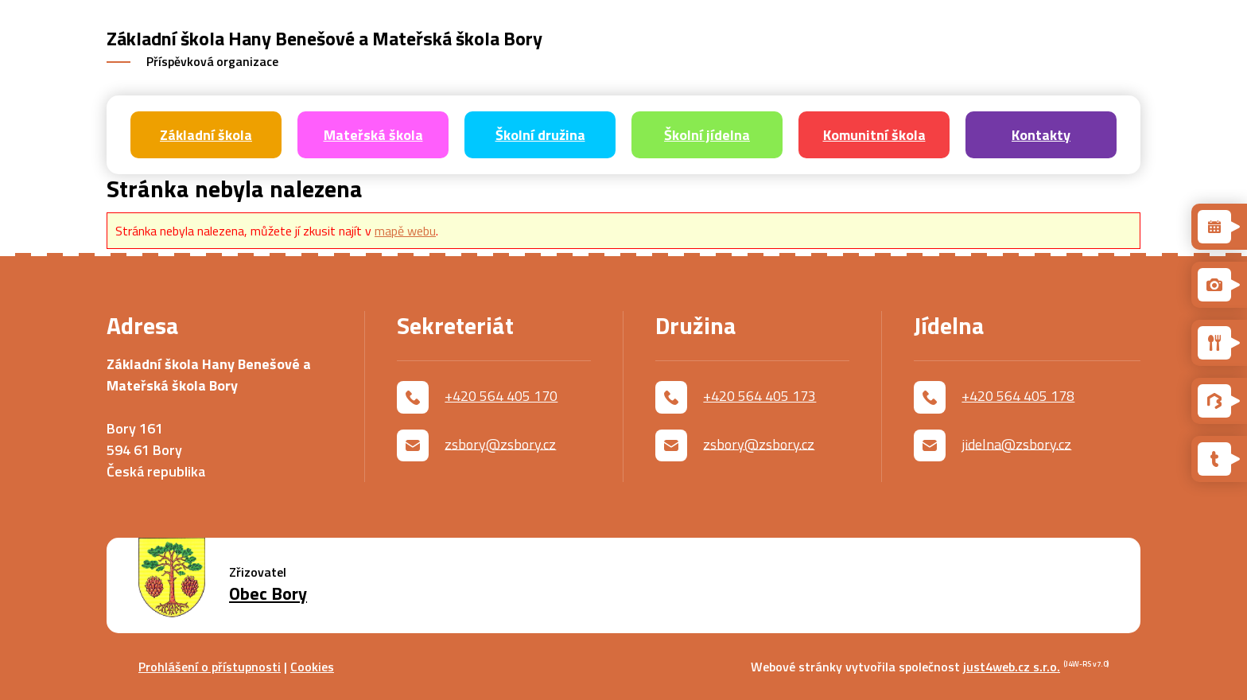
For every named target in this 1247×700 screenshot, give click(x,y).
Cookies (312, 666)
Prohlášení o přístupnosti (209, 666)
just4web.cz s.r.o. (1011, 666)
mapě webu (405, 230)
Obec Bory (268, 594)
